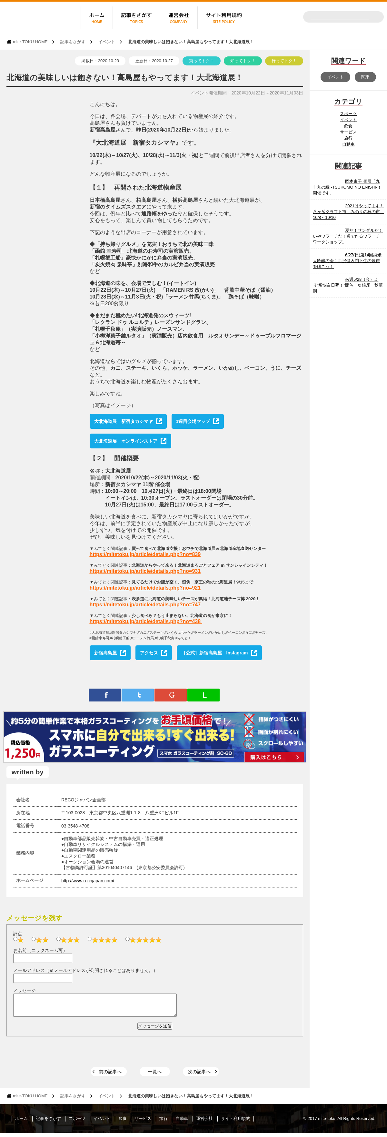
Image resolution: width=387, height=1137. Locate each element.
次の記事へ (199, 1075)
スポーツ (348, 113)
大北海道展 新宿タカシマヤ (123, 421)
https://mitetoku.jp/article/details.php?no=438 (145, 621)
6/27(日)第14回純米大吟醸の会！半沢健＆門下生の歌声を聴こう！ (347, 260)
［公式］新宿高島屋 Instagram (214, 652)
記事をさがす (72, 41)
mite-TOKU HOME (30, 41)
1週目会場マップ (193, 421)
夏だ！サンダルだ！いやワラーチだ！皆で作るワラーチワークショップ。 (348, 236)
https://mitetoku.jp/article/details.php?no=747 (145, 604)
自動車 (348, 144)
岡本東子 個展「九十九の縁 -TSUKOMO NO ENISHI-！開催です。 (347, 187)
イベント (106, 41)
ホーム (21, 1122)
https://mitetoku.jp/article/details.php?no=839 (145, 554)
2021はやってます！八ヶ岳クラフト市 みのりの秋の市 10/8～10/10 (348, 211)
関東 (365, 76)
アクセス (149, 652)
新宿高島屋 (105, 652)
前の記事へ (110, 1075)
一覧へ (155, 1075)
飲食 (348, 125)
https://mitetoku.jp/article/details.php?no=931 (145, 571)
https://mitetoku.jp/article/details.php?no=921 (145, 588)
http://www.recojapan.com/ (87, 880)
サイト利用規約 (235, 1122)
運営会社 (204, 1122)
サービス (348, 132)
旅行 (348, 138)
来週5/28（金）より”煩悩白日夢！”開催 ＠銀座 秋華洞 (348, 285)
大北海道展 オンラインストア (125, 441)
